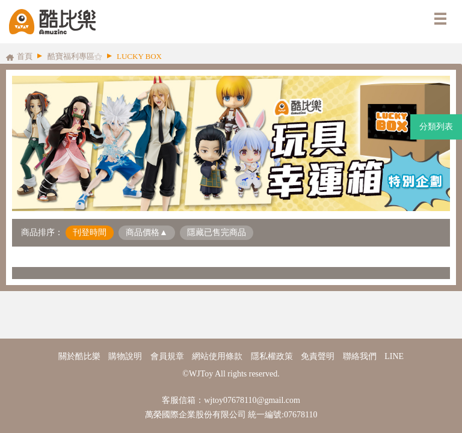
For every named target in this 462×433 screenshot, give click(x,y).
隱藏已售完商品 (216, 232)
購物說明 (125, 356)
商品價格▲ (147, 232)
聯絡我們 (360, 356)
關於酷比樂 (79, 356)
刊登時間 (89, 232)
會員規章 (167, 356)
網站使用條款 (217, 356)
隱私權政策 (272, 356)
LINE (394, 356)
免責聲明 (317, 356)
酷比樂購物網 (52, 21)
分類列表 (436, 126)
